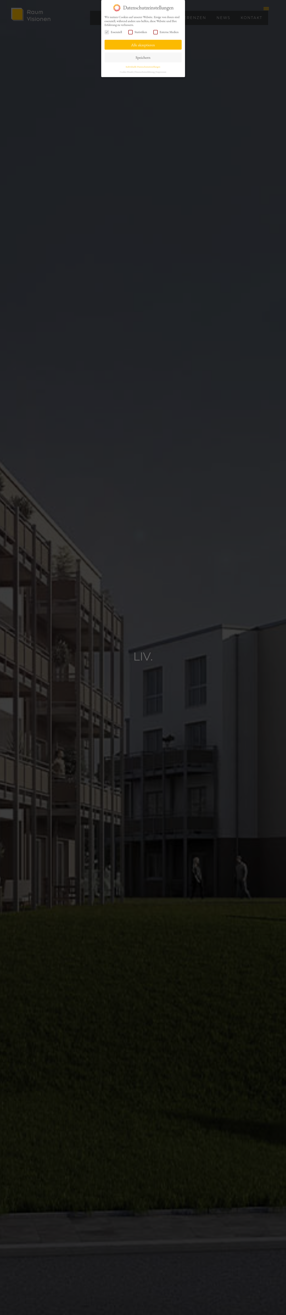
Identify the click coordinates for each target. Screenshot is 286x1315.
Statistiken (137, 32)
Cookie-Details (126, 71)
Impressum (161, 71)
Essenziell (113, 32)
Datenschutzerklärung (145, 71)
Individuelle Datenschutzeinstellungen (143, 66)
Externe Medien (166, 32)
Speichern (143, 57)
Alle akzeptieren (143, 44)
